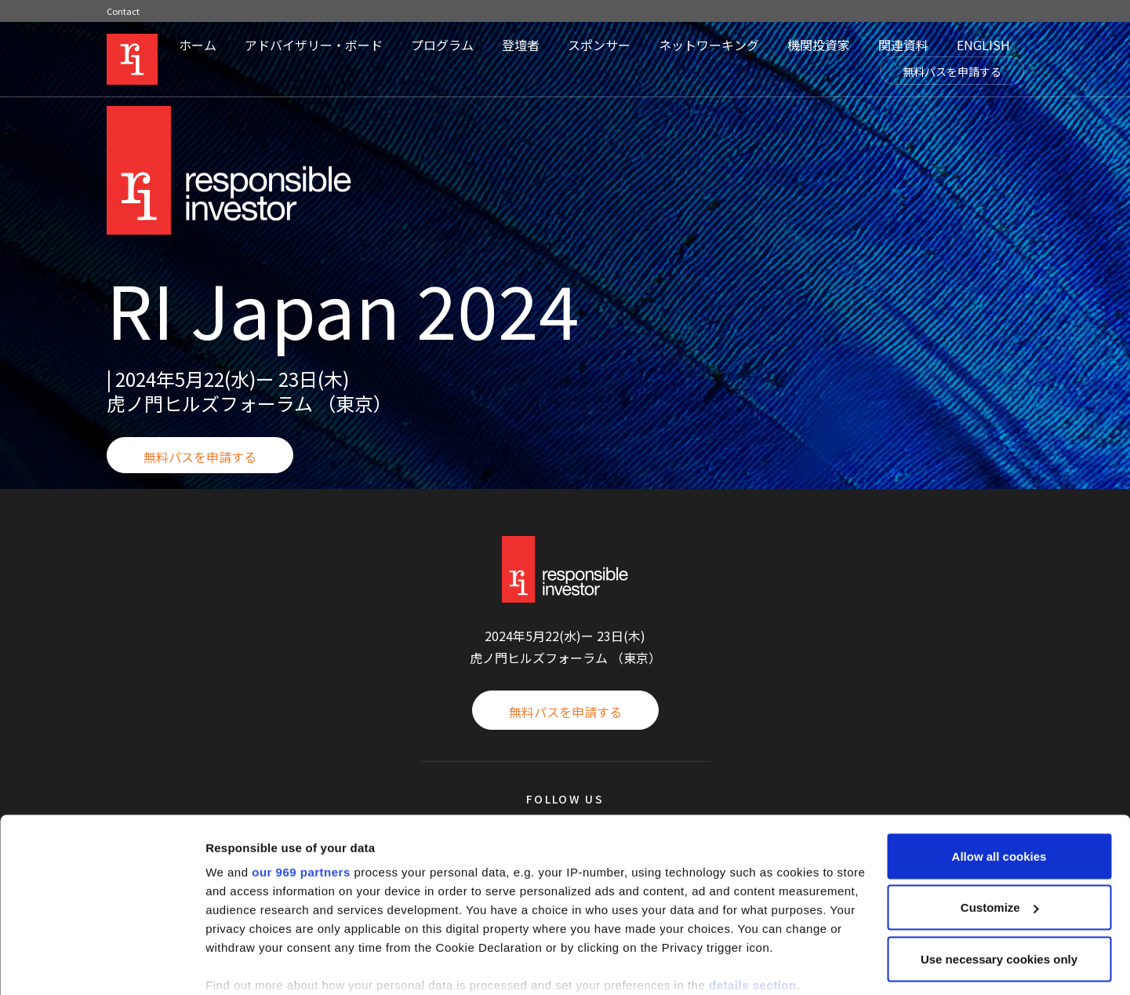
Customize (1000, 826)
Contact (123, 11)
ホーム (197, 44)
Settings (229, 964)
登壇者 (521, 44)
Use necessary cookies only (999, 877)
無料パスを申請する (952, 71)
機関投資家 (818, 44)
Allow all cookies (999, 775)
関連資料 (903, 44)
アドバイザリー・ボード (314, 44)
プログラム (442, 44)
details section (753, 903)
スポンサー (599, 44)
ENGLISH (983, 44)
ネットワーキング (709, 44)
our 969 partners (301, 790)
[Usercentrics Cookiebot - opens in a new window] (101, 964)
